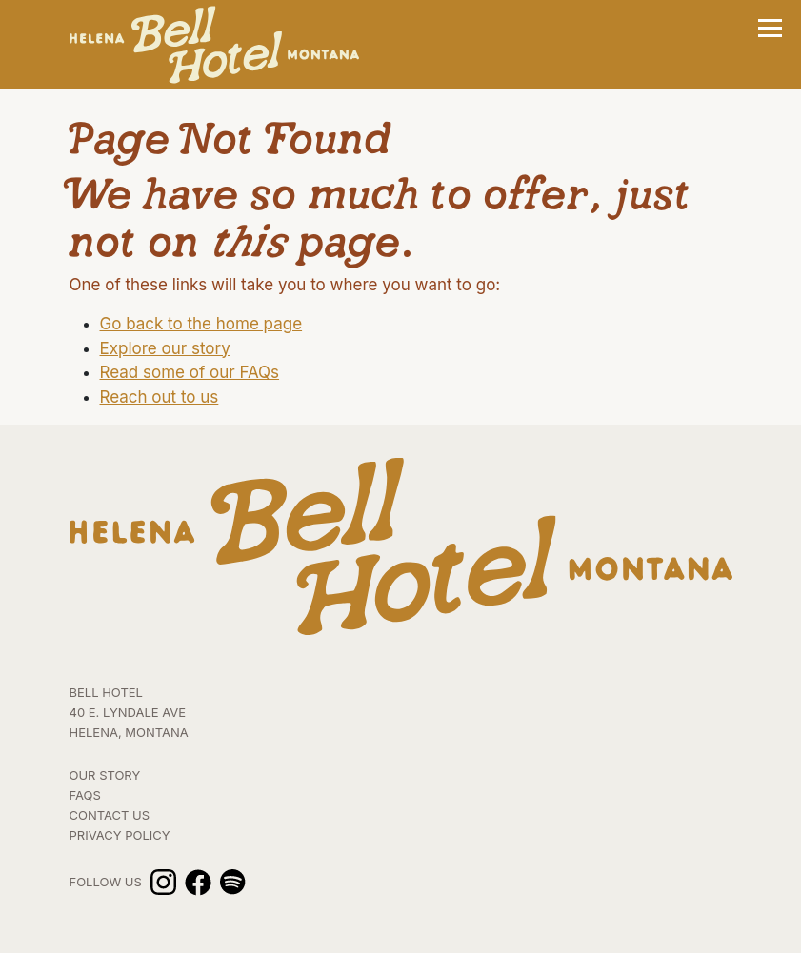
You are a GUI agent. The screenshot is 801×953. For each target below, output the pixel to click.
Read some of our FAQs (190, 372)
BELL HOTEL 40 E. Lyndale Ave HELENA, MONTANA (129, 712)
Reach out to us (159, 397)
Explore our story (165, 348)
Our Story (105, 775)
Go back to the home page (201, 323)
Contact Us (110, 815)
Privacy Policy (120, 835)
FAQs (85, 795)
